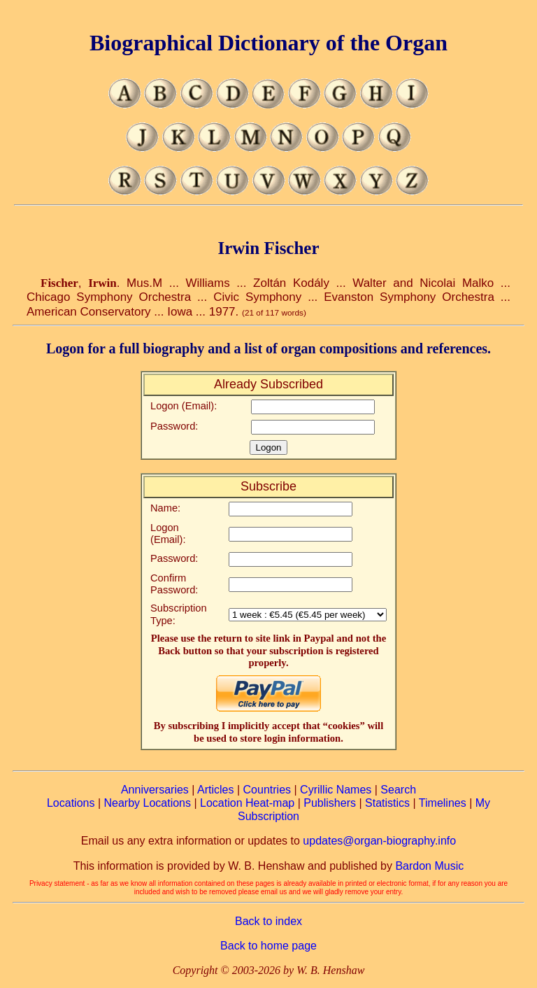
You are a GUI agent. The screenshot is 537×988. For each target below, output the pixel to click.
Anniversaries (155, 790)
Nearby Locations (147, 803)
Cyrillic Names (335, 790)
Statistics (387, 803)
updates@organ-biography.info (379, 841)
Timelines (442, 803)
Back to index (268, 921)
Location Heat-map (247, 803)
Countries (267, 790)
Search (398, 790)
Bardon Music (429, 866)
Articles (215, 790)
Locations (71, 803)
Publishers (329, 803)
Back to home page (268, 946)
